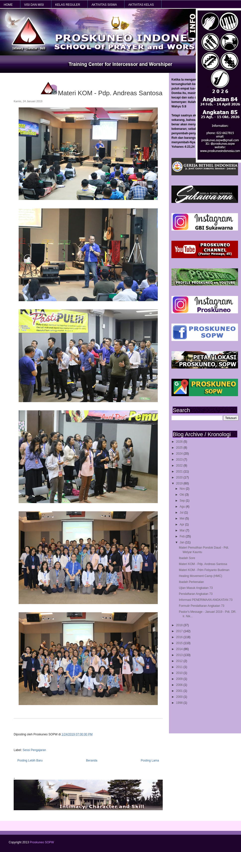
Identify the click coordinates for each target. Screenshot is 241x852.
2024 (180, 453)
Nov (183, 488)
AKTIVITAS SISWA (104, 4)
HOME (8, 4)
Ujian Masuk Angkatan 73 (196, 588)
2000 (180, 697)
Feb (183, 536)
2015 (180, 643)
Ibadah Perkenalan (191, 582)
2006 (180, 685)
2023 (180, 459)
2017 (180, 631)
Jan (182, 542)
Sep (183, 500)
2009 (180, 679)
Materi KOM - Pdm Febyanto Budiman (204, 570)
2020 (180, 477)
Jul (182, 512)
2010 (180, 673)
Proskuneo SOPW (42, 842)
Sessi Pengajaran (34, 750)
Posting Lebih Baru (29, 760)
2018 (180, 625)
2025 (180, 447)
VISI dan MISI (34, 4)
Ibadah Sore (187, 558)
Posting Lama (150, 760)
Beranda (91, 760)
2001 (180, 691)
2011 (180, 667)
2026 (180, 441)
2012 (180, 661)
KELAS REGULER (67, 4)
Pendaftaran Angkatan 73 (195, 594)
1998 (180, 703)
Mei (182, 518)
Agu (183, 506)
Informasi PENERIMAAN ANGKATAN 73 (206, 600)
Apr (182, 524)
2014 (180, 649)
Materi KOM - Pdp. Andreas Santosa (203, 564)
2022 (180, 465)
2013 (180, 655)
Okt (182, 494)
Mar (183, 530)
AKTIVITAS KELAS (141, 4)
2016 (180, 637)
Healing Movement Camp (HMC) (200, 576)
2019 (180, 483)
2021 (180, 471)
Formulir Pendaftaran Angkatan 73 (201, 606)
